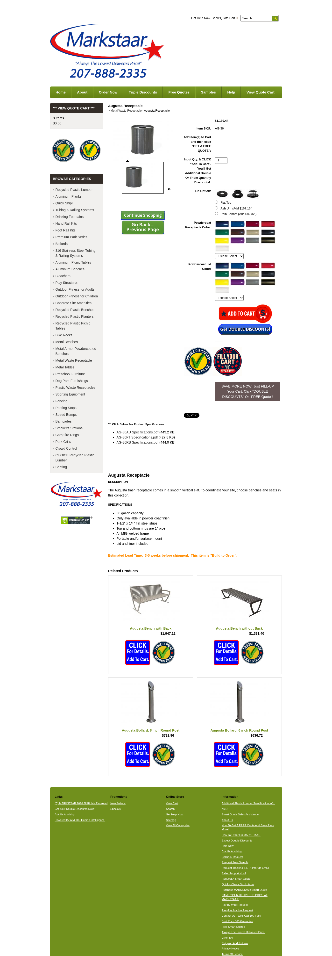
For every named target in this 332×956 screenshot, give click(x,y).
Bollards (62, 244)
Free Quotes (179, 92)
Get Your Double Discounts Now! (74, 808)
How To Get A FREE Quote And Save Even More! (248, 827)
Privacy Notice (230, 948)
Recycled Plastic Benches (75, 310)
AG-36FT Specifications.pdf (137, 437)
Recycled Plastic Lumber (74, 190)
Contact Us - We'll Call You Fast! (241, 915)
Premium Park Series (71, 237)
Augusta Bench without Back (239, 628)
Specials (115, 808)
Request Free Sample (235, 862)
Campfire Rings (67, 435)
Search (170, 808)
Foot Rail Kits (66, 230)
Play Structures (67, 283)
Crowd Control (66, 448)
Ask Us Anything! (232, 851)
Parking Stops (66, 408)
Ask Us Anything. (65, 814)
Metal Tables (65, 367)
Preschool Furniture (70, 374)
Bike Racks (64, 335)
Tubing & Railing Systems (75, 210)
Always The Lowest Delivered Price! (243, 932)
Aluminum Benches (70, 269)
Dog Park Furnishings (72, 381)
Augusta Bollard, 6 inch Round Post (239, 730)
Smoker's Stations (69, 428)
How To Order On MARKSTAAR (241, 835)
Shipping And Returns (235, 943)
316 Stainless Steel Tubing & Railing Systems (76, 253)
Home (61, 92)
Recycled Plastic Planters (75, 316)
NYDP (225, 808)
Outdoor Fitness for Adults (75, 289)
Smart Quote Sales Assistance (240, 814)
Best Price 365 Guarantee (237, 921)
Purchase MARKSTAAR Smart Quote (244, 889)
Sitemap (171, 820)
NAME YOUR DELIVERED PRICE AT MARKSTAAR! (245, 897)
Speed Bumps (66, 415)
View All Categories (177, 825)
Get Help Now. (201, 18)
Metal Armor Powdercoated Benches (76, 351)
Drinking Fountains (70, 217)
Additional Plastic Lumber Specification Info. (248, 803)
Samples (208, 92)
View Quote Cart (225, 18)
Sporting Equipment (70, 394)
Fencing (62, 401)
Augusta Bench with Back (150, 628)
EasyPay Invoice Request (237, 910)
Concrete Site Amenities (74, 303)
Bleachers (63, 276)
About (82, 92)
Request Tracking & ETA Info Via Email (245, 867)
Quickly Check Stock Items (238, 884)
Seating (61, 467)
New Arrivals (118, 803)
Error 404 (227, 937)
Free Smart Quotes (233, 926)
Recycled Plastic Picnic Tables (73, 325)
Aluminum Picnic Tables (73, 262)
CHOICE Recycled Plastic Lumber (75, 457)
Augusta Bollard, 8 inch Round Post (151, 730)
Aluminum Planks (69, 196)
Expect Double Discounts (237, 840)
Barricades (64, 421)
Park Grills (63, 442)
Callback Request (232, 856)
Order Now (108, 92)
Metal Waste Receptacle (126, 110)
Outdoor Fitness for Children (77, 296)
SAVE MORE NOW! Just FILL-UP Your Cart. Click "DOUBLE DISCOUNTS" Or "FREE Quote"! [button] (247, 391)
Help (231, 92)
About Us (227, 820)
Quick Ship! (64, 203)
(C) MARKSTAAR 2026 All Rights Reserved (81, 803)
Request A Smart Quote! (236, 878)
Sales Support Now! (234, 873)
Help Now (227, 845)
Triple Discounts (143, 92)
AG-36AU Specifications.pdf (138, 432)
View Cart (172, 803)
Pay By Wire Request (235, 904)
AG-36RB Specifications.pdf (138, 442)
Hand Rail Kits (66, 223)
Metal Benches (67, 342)
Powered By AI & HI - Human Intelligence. (80, 820)
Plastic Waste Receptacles (75, 387)
